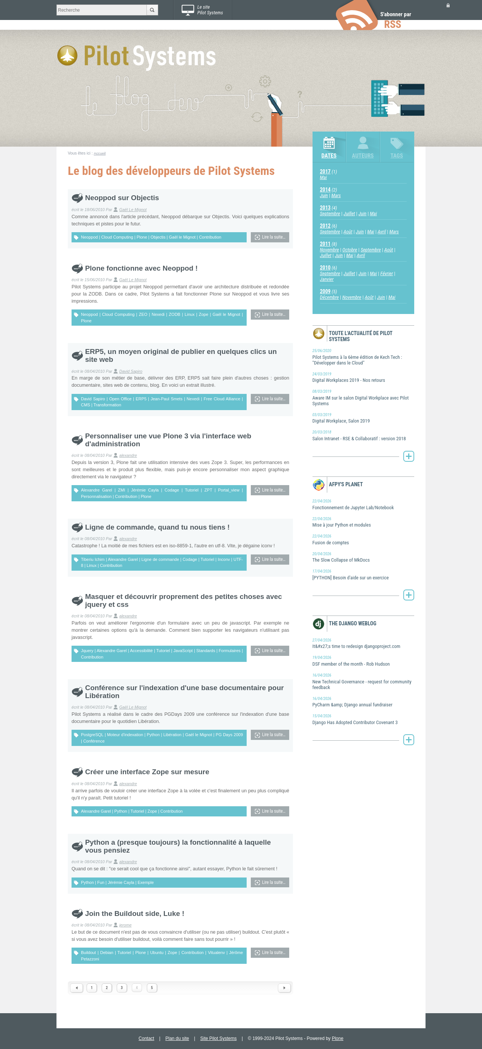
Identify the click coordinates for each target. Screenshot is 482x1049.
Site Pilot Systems (218, 1038)
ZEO (143, 314)
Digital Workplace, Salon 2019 (363, 418)
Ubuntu (156, 952)
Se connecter (448, 5)
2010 (325, 268)
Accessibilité (141, 650)
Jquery (87, 650)
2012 (325, 226)
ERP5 (141, 399)
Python (153, 734)
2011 (325, 244)
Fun (100, 882)
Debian (106, 952)
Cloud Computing (117, 237)
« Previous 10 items (76, 988)
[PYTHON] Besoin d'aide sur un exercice (363, 574)
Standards (205, 650)
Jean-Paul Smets (167, 399)
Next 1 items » (284, 988)
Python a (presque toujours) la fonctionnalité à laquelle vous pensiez (178, 846)
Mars (336, 195)
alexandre (128, 455)
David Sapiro (130, 371)
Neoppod (89, 237)
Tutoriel (191, 490)
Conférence (94, 741)
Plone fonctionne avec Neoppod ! (141, 268)
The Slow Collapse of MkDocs (363, 557)
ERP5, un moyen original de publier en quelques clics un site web (181, 355)
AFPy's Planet (346, 484)
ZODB (174, 314)
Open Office (120, 399)
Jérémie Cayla (145, 490)
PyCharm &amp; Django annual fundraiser (363, 702)
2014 (325, 190)
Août (347, 231)
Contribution (210, 237)
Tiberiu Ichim (93, 559)
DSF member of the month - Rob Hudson (363, 661)
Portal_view (228, 490)
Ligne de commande (160, 559)
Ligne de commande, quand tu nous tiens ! (157, 527)
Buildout (88, 952)
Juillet (349, 213)
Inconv (224, 559)
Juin (324, 195)
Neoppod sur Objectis (122, 198)
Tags (396, 155)
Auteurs (363, 155)
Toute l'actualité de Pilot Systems (361, 336)
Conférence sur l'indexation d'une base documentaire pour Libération (184, 692)
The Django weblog (353, 623)
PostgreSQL (92, 734)
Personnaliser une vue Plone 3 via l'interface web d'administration (168, 440)
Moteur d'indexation (125, 734)
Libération (172, 734)
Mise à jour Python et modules (363, 522)
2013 (325, 208)
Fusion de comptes (363, 539)
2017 (325, 171)
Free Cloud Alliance (222, 399)
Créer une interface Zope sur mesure (147, 772)
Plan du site (177, 1038)
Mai (323, 177)
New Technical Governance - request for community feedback (363, 681)
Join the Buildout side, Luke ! (134, 913)
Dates (329, 155)
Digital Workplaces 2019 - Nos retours (363, 377)
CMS (85, 405)
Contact (146, 1038)
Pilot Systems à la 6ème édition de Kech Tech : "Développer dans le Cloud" (363, 357)
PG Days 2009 (229, 734)
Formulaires (230, 650)
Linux (189, 314)
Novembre (329, 250)
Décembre (329, 297)
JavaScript (183, 650)
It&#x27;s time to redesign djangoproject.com (363, 643)
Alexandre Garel (96, 490)
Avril (382, 231)
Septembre (330, 213)
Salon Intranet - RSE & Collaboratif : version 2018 (363, 435)
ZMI (121, 490)
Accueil (100, 153)
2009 (325, 291)
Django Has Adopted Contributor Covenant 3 (363, 719)
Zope (203, 314)
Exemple (145, 882)
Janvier (327, 279)
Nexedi (158, 314)
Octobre (349, 250)
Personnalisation (96, 496)
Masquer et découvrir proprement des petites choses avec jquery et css (183, 600)
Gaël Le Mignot (133, 209)
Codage (172, 490)
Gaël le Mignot (182, 237)
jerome (125, 925)
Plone (142, 237)
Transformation (107, 405)
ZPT (208, 490)
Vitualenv (216, 952)
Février (386, 273)
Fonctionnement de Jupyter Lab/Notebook (363, 504)
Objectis (158, 237)
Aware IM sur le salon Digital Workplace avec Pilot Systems (363, 397)
